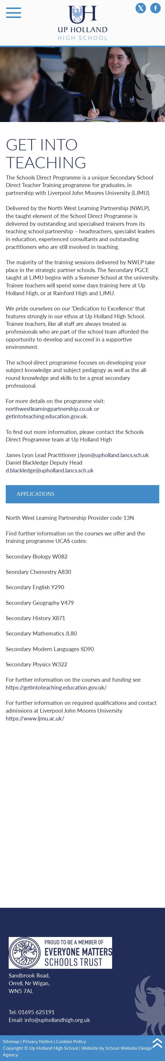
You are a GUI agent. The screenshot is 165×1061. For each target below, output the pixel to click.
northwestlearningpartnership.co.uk (49, 409)
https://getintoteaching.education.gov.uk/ (56, 687)
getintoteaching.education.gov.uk (46, 416)
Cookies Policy (71, 1041)
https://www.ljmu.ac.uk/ (35, 718)
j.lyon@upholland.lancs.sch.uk (113, 455)
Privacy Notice (38, 1041)
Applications (35, 494)
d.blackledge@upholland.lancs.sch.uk (50, 470)
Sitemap (11, 1041)
